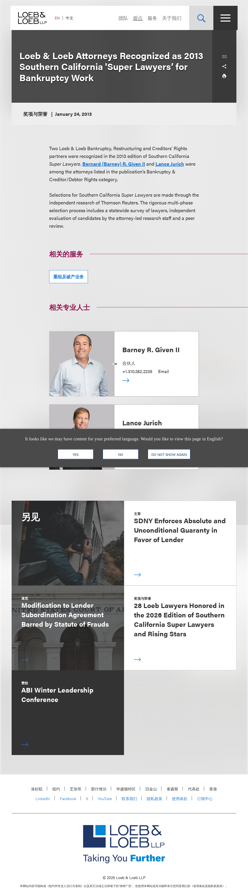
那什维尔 (99, 789)
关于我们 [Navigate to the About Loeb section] (170, 17)
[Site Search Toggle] (200, 18)
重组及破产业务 (68, 276)
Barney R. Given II (151, 349)
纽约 (56, 789)
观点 (136, 17)
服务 (151, 17)
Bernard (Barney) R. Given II (113, 163)
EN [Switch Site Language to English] (58, 18)
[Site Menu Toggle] (224, 18)
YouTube (105, 798)
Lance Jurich (169, 163)
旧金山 (151, 789)
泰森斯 (172, 789)
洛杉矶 (37, 789)
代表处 (194, 789)
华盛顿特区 (126, 789)
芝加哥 (75, 789)
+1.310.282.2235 (137, 371)
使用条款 (179, 798)
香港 (213, 789)
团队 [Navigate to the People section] (122, 17)
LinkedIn (43, 798)
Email (163, 371)
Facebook (68, 798)
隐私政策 (154, 798)
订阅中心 (205, 798)
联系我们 (129, 798)
